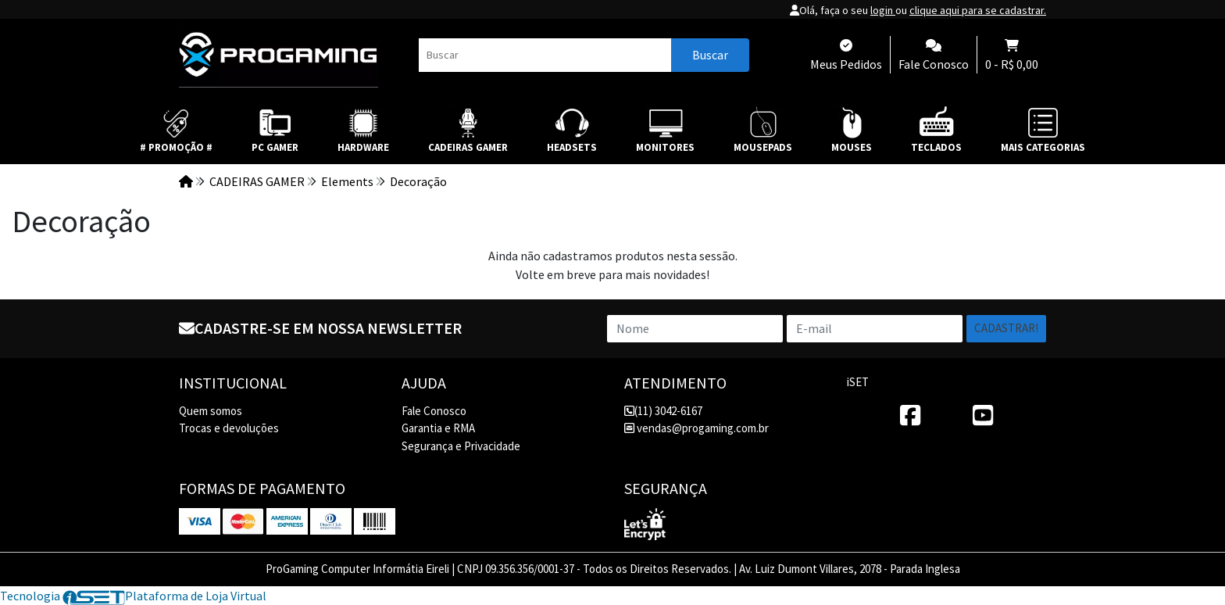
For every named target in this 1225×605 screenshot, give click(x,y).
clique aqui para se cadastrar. (977, 10)
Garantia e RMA (438, 428)
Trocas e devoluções (229, 428)
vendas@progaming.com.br (696, 428)
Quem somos (210, 410)
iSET (858, 381)
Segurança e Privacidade (461, 446)
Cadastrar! (1006, 327)
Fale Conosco (434, 410)
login (882, 10)
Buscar (710, 55)
